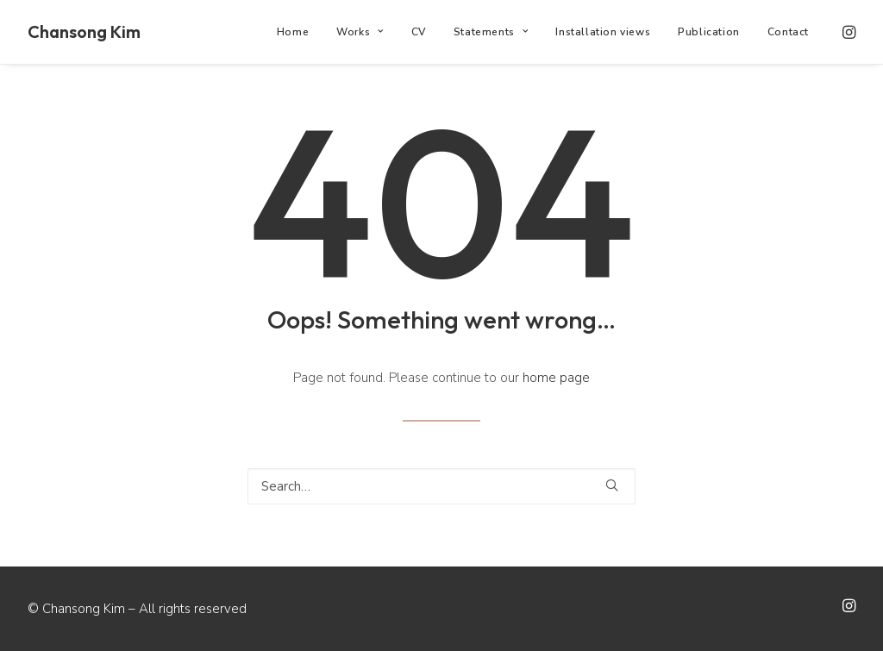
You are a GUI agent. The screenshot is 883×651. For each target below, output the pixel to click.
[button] (847, 32)
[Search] (441, 486)
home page (556, 377)
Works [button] (359, 32)
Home (293, 32)
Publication (709, 32)
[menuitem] (293, 32)
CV (418, 32)
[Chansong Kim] (84, 32)
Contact (788, 32)
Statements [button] (491, 32)
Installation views (602, 32)
